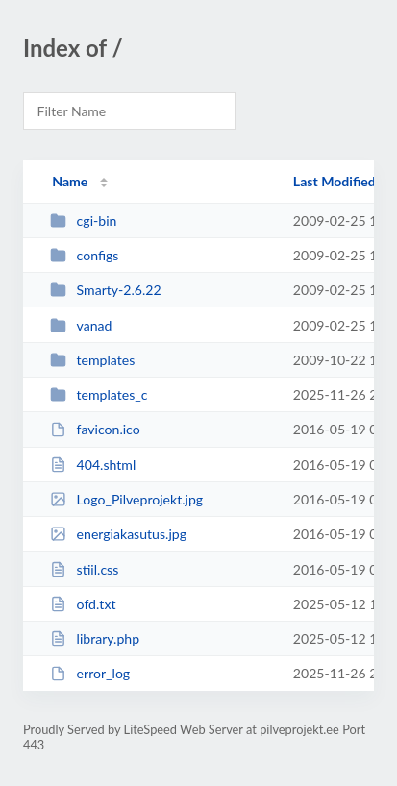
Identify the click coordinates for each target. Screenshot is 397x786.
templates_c (98, 394)
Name (69, 181)
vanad (81, 325)
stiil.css (84, 569)
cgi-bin (83, 220)
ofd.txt (82, 604)
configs (84, 255)
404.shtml (93, 464)
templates (92, 360)
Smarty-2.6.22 (105, 290)
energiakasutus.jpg (118, 534)
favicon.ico (95, 429)
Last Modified (334, 181)
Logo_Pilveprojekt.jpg (126, 499)
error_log (90, 673)
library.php (94, 638)
